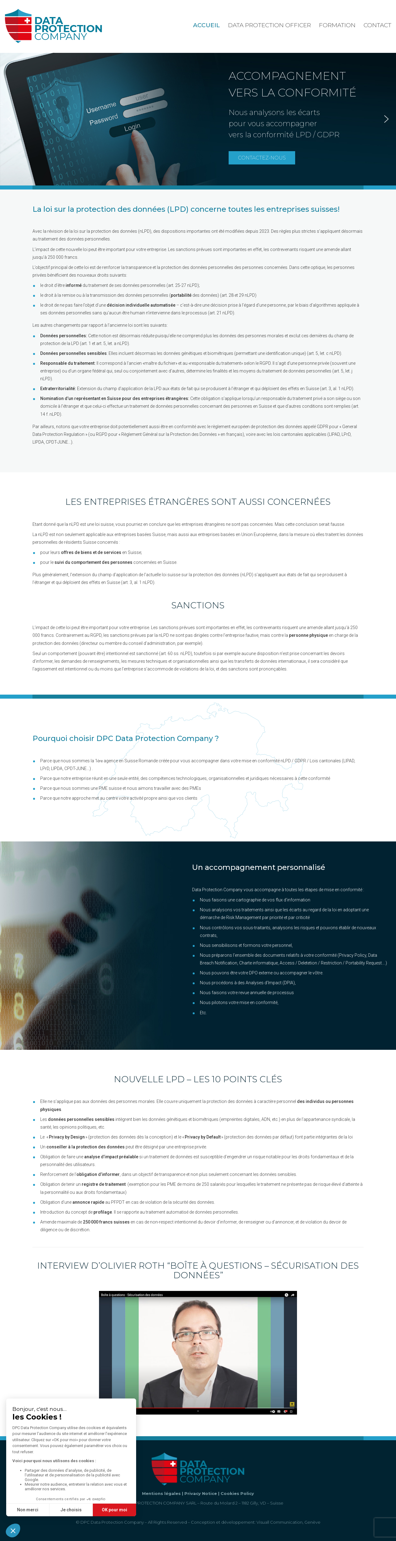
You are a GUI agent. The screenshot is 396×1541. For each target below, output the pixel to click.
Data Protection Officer (269, 25)
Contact (377, 25)
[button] (10, 119)
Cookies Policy (237, 1493)
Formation (337, 25)
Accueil (206, 25)
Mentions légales (161, 1493)
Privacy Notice (200, 1493)
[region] (198, 119)
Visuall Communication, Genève (288, 1522)
